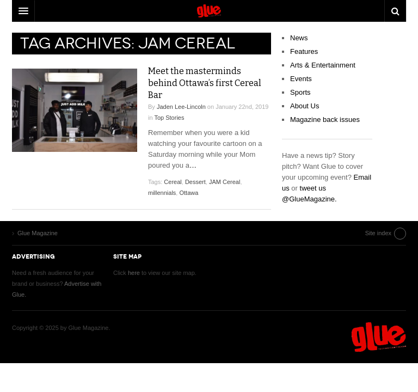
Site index (378, 233)
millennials (162, 192)
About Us (304, 106)
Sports (300, 92)
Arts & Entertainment (322, 65)
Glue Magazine (379, 337)
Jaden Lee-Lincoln (181, 106)
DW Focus (209, 11)
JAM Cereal (224, 182)
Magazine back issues (325, 119)
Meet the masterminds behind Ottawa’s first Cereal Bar (204, 83)
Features (304, 51)
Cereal (172, 182)
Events (301, 79)
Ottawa (188, 192)
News (299, 38)
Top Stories (169, 117)
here (134, 273)
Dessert (195, 182)
